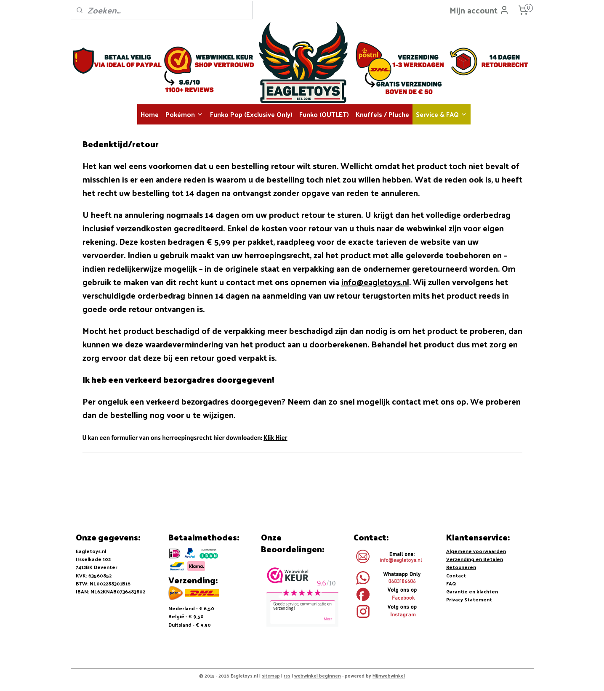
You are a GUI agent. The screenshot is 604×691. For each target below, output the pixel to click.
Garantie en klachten (472, 591)
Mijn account (479, 10)
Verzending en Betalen (474, 559)
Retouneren (461, 567)
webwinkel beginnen (317, 675)
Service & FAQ (441, 114)
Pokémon (184, 114)
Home (150, 114)
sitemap (271, 675)
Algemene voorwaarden (476, 551)
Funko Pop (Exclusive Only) (251, 114)
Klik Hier (275, 437)
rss (287, 675)
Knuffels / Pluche (382, 114)
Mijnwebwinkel (389, 675)
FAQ (451, 583)
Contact (456, 575)
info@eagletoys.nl (375, 281)
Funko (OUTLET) (324, 114)
